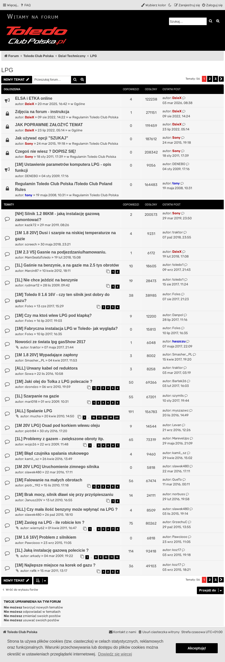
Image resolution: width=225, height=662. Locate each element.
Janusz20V (33, 500)
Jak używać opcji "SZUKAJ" (41, 138)
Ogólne (79, 104)
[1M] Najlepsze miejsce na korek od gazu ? (55, 565)
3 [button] (215, 79)
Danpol (177, 315)
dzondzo (31, 387)
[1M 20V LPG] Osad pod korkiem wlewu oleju (57, 425)
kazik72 (30, 225)
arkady (35, 556)
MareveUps (180, 438)
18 (105, 417)
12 (117, 557)
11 (111, 557)
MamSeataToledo (38, 257)
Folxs (29, 306)
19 (110, 417)
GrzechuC (179, 522)
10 (106, 557)
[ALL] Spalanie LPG (33, 411)
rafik (33, 571)
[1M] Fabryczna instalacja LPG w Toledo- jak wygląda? (66, 328)
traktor (177, 232)
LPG (7, 70)
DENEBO (31, 176)
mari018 (31, 401)
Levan (176, 425)
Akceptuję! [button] (197, 648)
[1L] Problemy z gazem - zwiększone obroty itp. (59, 439)
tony (28, 195)
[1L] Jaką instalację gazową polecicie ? (52, 550)
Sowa (29, 374)
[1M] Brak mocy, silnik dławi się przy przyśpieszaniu (64, 494)
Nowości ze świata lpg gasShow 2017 (50, 342)
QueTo (177, 479)
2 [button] (210, 79)
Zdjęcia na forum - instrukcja (42, 112)
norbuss (178, 494)
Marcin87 (32, 271)
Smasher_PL (35, 360)
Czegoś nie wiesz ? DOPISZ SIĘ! (45, 151)
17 (99, 417)
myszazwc (180, 410)
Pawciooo (32, 543)
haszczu (179, 341)
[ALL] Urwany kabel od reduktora (46, 368)
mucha (35, 416)
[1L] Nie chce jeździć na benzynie (46, 280)
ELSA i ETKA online (33, 98)
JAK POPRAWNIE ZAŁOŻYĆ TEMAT (49, 125)
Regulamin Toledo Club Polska (95, 117)
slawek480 (33, 472)
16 (93, 417)
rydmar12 (32, 285)
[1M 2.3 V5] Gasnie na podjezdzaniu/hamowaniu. (60, 252)
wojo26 (30, 444)
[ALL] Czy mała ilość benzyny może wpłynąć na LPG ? (66, 509)
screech (31, 244)
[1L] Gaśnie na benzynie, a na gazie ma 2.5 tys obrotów (67, 265)
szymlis (178, 395)
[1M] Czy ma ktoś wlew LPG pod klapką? (53, 315)
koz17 (176, 550)
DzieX (29, 104)
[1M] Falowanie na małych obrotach (48, 480)
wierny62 (37, 528)
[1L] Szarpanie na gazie (37, 396)
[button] (221, 79)
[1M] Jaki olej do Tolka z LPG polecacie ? (53, 381)
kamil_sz (32, 459)
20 (116, 417)
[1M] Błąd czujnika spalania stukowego (52, 453)
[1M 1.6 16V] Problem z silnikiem (45, 537)
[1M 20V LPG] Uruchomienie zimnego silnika (57, 467)
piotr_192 (32, 485)
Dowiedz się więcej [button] (115, 654)
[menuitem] (25, 5)
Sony (29, 143)
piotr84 (30, 431)
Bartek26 (179, 381)
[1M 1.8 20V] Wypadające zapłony (46, 355)
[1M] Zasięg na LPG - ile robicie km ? (49, 522)
